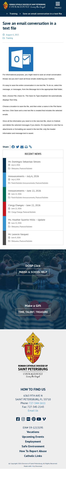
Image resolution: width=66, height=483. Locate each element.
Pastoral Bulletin (26, 168)
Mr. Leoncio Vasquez (18, 234)
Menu (58, 5)
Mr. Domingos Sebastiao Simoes (24, 161)
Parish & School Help (33, 272)
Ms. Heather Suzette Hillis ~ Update (26, 219)
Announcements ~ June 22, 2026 (24, 190)
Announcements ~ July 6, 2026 (23, 176)
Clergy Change (16, 212)
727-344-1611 (37, 403)
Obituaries (15, 168)
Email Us (33, 410)
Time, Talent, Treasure (33, 312)
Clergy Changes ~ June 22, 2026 (24, 205)
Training (9, 38)
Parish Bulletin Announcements (23, 183)
